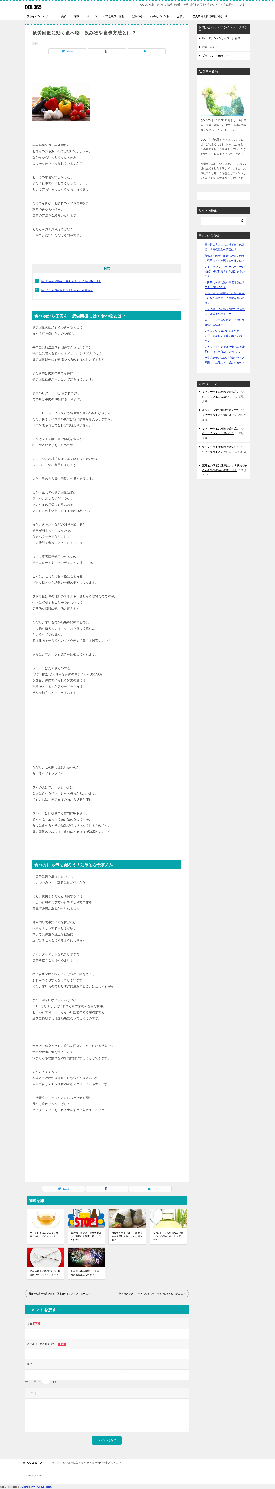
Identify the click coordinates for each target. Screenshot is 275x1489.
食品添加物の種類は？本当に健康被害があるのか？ (86, 1273)
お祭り (181, 16)
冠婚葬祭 (137, 16)
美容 (63, 16)
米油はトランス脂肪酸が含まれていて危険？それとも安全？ (168, 1236)
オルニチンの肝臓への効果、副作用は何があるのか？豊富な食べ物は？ (225, 298)
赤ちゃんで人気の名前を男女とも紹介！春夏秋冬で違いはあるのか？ (225, 335)
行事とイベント (159, 16)
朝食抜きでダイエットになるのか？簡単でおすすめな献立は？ (127, 1236)
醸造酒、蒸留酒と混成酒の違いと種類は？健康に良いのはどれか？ (86, 1236)
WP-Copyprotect (41, 1486)
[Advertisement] (107, 69)
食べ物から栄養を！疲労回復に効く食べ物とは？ (71, 281)
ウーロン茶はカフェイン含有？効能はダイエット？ (44, 1235)
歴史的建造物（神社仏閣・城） (211, 16)
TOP (35, 1462)
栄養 (76, 16)
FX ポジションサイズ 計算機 (221, 38)
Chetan (26, 1486)
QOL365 (34, 6)
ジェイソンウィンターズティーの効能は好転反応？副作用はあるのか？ (225, 271)
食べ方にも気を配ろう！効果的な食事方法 (67, 290)
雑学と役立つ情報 (114, 16)
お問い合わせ (210, 47)
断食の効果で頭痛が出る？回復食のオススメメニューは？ (45, 1273)
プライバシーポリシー (40, 16)
